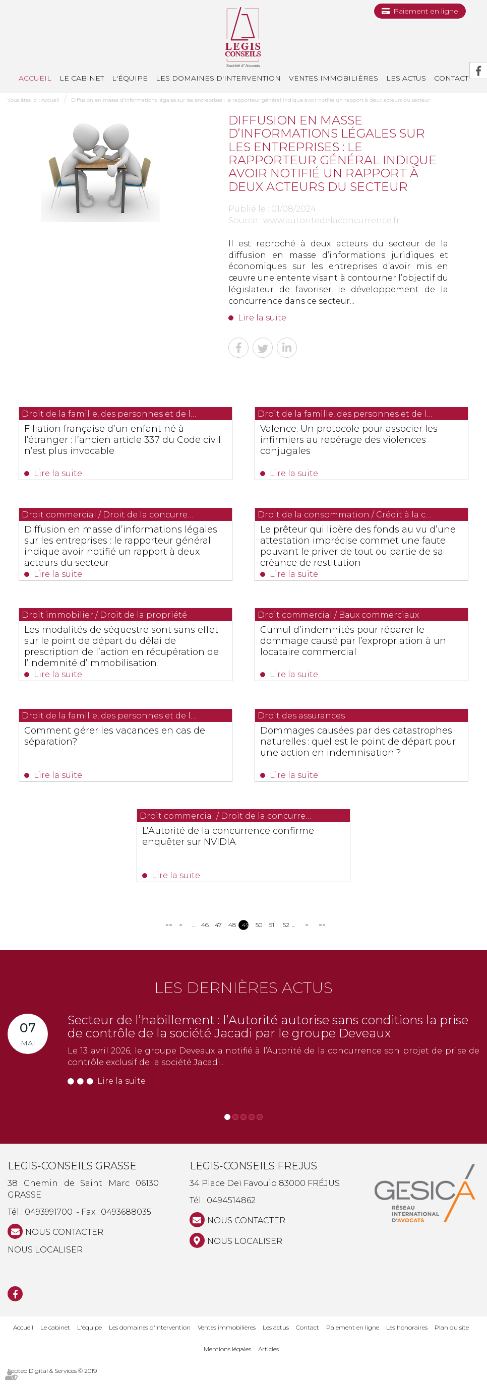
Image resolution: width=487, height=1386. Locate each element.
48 (231, 936)
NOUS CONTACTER (64, 1243)
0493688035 (126, 1223)
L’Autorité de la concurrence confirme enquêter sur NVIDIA (227, 845)
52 (286, 936)
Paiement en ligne (425, 11)
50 (259, 936)
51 (271, 936)
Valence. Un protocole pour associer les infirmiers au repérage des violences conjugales (357, 439)
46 (204, 936)
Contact (307, 1338)
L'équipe (130, 78)
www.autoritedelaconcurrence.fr (331, 220)
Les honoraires (407, 1338)
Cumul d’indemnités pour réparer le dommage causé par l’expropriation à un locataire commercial (358, 645)
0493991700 (49, 1223)
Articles (268, 1359)
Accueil (35, 78)
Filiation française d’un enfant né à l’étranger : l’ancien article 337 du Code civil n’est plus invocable (120, 439)
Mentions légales (227, 1359)
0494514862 (231, 1211)
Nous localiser (45, 1261)
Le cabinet (81, 78)
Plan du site (452, 1338)
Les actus (406, 78)
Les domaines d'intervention (218, 78)
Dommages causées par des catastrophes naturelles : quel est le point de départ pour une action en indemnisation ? (357, 754)
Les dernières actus (243, 998)
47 (218, 936)
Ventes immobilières (333, 78)
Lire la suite (262, 317)
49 (245, 936)
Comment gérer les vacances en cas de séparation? (123, 743)
